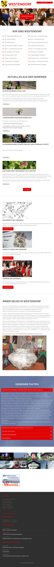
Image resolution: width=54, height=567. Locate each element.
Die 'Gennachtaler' (10, 39)
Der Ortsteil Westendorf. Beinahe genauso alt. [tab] (17, 428)
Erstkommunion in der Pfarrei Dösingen (13, 547)
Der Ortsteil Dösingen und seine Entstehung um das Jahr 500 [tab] (22, 390)
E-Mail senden (6, 509)
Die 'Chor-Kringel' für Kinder (38, 49)
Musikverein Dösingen (37, 52)
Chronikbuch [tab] (6, 438)
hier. (21, 150)
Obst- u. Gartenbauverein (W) (13, 49)
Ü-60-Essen (6, 551)
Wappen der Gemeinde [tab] (9, 434)
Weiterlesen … (6, 104)
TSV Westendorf (9, 42)
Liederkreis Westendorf (37, 45)
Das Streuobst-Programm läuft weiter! (19, 171)
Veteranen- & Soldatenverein (39, 36)
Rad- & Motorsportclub (37, 39)
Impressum (6, 513)
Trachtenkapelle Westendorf (13, 36)
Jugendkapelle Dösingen (37, 55)
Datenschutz (13, 513)
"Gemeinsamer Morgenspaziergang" (17, 118)
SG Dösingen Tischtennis (12, 52)
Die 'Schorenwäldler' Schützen (14, 45)
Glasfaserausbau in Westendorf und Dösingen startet (26, 144)
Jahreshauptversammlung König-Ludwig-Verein (16, 556)
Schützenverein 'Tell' (11, 55)
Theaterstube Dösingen (12, 61)
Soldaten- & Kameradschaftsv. (39, 61)
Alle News (27, 189)
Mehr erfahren (27, 16)
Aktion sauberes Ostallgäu (14, 91)
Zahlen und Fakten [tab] (8, 431)
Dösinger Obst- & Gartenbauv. (39, 58)
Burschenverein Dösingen (12, 64)
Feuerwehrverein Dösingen (38, 64)
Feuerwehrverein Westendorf (39, 42)
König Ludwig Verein (11, 58)
